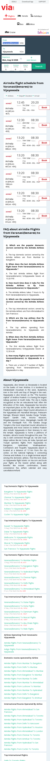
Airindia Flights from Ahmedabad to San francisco (21, 710)
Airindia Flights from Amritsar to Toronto (22, 739)
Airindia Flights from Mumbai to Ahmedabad (23, 682)
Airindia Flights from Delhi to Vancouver (21, 723)
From (5, 40)
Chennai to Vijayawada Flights (17, 497)
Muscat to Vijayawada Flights (17, 543)
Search (38, 66)
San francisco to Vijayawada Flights (19, 548)
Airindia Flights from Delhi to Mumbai (20, 667)
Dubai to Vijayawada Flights (16, 531)
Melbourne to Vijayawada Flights (18, 537)
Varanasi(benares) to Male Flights (19, 629)
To (4, 49)
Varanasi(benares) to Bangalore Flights (21, 566)
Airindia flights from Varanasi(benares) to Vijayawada (22, 644)
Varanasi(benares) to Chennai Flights (20, 577)
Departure (6, 57)
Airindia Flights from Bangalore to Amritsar (23, 698)
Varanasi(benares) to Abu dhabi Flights (21, 623)
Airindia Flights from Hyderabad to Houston (23, 727)
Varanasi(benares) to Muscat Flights (20, 617)
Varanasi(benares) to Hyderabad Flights (21, 571)
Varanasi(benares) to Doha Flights (19, 606)
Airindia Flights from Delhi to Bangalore (21, 694)
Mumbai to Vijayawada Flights (17, 503)
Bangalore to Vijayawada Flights (18, 491)
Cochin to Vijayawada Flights (16, 514)
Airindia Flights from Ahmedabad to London (23, 731)
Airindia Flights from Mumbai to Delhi (20, 678)
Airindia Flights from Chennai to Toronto (22, 735)
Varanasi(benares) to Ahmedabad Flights (22, 589)
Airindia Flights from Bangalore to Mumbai (23, 675)
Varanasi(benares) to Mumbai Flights (20, 560)
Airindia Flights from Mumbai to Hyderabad (23, 690)
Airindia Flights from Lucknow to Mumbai (22, 686)
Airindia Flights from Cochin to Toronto (21, 749)
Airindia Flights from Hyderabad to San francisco (21, 743)
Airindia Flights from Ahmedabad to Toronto (23, 715)
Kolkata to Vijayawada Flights (17, 508)
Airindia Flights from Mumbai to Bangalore (23, 663)
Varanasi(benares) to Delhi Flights (19, 583)
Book (44, 107)
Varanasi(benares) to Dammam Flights (21, 611)
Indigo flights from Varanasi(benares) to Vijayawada (22, 650)
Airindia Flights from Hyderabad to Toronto (23, 719)
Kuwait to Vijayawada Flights (16, 526)
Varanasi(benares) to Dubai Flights (19, 602)
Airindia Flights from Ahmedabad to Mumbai (23, 671)
